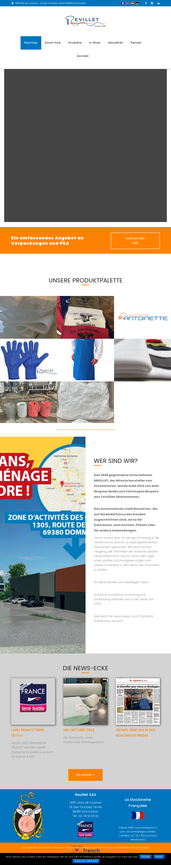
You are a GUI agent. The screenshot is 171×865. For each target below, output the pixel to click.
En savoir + (86, 775)
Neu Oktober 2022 (79, 730)
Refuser (159, 857)
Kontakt (83, 56)
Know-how (53, 43)
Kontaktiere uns (135, 241)
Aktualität (115, 43)
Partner (136, 43)
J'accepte (145, 857)
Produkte (75, 43)
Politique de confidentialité (115, 847)
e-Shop (94, 43)
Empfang (31, 43)
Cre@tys (145, 847)
